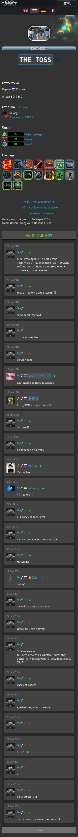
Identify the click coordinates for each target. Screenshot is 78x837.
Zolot (35, 577)
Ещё (39, 830)
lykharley (34, 488)
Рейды (28, 139)
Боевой (28, 144)
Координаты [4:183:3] (21, 117)
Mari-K (32, 465)
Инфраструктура (33, 134)
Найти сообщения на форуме (39, 207)
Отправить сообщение (39, 213)
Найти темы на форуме (39, 201)
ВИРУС (33, 398)
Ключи (23, 107)
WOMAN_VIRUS (39, 375)
